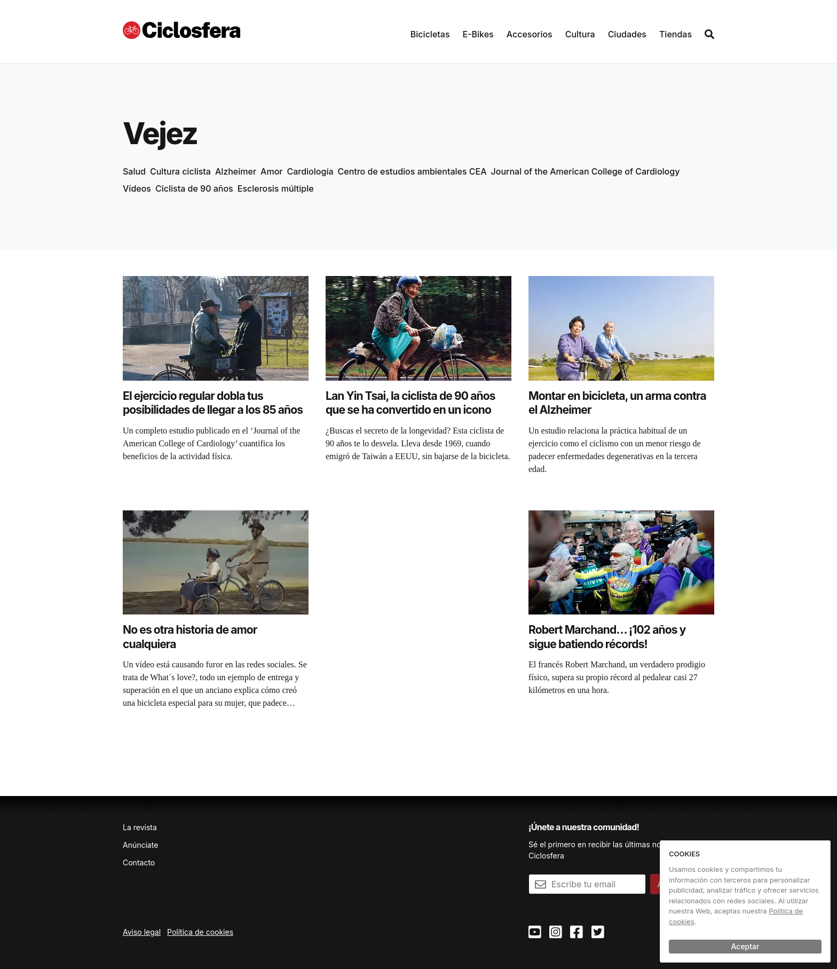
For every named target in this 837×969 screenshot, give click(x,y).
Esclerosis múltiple (276, 188)
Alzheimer (235, 171)
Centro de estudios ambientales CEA (412, 171)
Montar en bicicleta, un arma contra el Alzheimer (617, 402)
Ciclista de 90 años (194, 188)
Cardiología (310, 171)
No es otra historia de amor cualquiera (190, 636)
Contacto (139, 862)
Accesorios (529, 34)
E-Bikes (478, 34)
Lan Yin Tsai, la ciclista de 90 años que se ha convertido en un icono (410, 402)
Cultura (580, 34)
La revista (140, 827)
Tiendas (675, 34)
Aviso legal (142, 931)
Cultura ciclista (180, 171)
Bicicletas (430, 34)
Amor (271, 171)
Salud (134, 171)
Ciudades (627, 34)
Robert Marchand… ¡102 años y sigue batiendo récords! (606, 636)
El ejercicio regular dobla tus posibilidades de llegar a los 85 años (213, 402)
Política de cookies (200, 931)
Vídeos (137, 188)
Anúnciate (140, 844)
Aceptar (745, 946)
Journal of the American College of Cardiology (585, 171)
